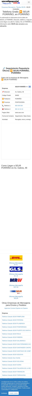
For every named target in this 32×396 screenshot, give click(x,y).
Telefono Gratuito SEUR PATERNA (12, 320)
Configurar (4, 393)
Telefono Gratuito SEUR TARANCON (13, 371)
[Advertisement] (16, 46)
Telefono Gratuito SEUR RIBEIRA (12, 337)
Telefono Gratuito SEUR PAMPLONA (13, 316)
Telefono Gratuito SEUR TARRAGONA (14, 375)
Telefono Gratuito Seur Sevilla (11, 358)
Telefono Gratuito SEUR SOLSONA (13, 361)
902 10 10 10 (19, 109)
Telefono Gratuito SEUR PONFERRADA (14, 327)
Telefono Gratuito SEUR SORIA (11, 365)
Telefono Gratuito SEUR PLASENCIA (13, 323)
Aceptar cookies (13, 393)
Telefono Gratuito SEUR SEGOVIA (12, 354)
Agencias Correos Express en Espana (15, 308)
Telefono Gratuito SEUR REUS (11, 334)
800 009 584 (19, 105)
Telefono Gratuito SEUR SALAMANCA (13, 340)
